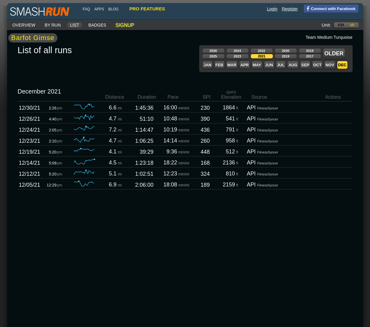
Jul (281, 65)
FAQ (86, 9)
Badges (97, 25)
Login (272, 8)
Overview (24, 25)
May (257, 65)
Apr (244, 65)
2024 (237, 51)
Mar (231, 65)
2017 (309, 56)
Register (290, 8)
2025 (213, 56)
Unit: (326, 25)
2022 (261, 51)
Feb (219, 65)
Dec (342, 65)
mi (352, 25)
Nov (329, 65)
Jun (269, 65)
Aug (292, 65)
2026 (213, 51)
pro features (147, 8)
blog (113, 9)
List (74, 25)
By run (53, 25)
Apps (99, 9)
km (341, 25)
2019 (285, 56)
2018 (309, 51)
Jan (207, 65)
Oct (317, 65)
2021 (261, 56)
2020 (285, 51)
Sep (305, 65)
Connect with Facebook (330, 8)
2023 (237, 56)
